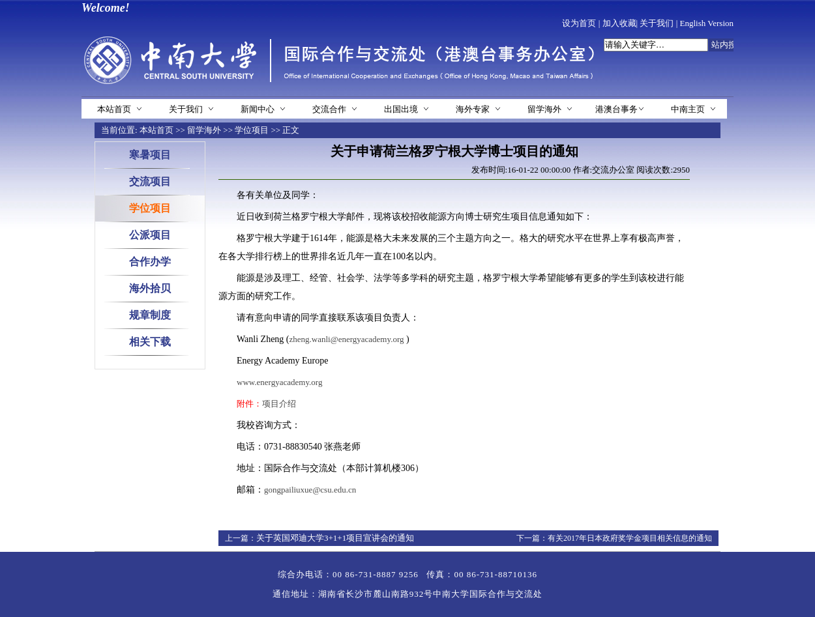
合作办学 (150, 261)
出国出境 (401, 109)
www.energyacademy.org (279, 382)
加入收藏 (619, 23)
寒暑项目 (150, 154)
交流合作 (329, 109)
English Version (707, 23)
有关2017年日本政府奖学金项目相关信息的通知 (630, 538)
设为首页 (579, 23)
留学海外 (544, 109)
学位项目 (252, 130)
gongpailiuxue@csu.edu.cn (310, 490)
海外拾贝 (150, 288)
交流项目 (150, 181)
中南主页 (688, 109)
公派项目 (150, 234)
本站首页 (114, 109)
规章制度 (150, 315)
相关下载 (150, 341)
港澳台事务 (616, 109)
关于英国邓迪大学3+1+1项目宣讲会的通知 (335, 538)
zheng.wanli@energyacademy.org (346, 339)
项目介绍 (279, 404)
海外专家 (473, 109)
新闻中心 (257, 109)
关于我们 (657, 23)
